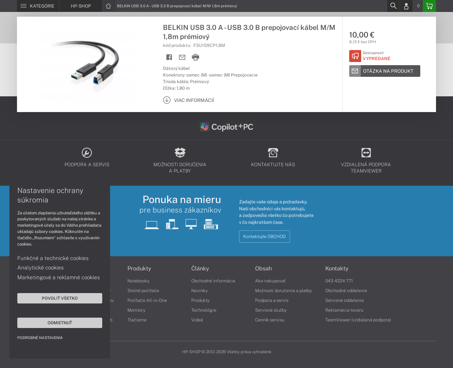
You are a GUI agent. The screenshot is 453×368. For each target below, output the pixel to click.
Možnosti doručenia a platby (283, 290)
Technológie (203, 310)
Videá (197, 319)
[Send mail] (182, 57)
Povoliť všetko (60, 298)
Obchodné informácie (213, 280)
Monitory (136, 310)
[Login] (406, 6)
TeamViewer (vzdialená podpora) (358, 319)
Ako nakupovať (270, 280)
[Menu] (38, 6)
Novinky (199, 290)
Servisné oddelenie (344, 300)
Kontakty (337, 268)
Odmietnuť (60, 322)
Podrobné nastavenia (40, 338)
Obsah (263, 268)
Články (200, 268)
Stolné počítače (143, 290)
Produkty (139, 268)
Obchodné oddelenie (346, 290)
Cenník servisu (269, 319)
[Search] (393, 6)
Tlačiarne (137, 319)
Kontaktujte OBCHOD (264, 236)
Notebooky (138, 280)
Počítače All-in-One (147, 300)
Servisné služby (271, 310)
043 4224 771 (339, 280)
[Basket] (429, 6)
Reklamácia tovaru (344, 310)
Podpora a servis (271, 300)
